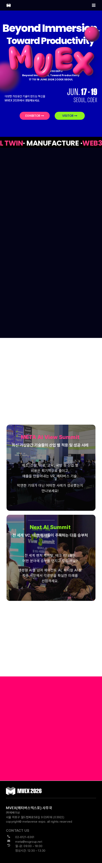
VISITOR (69, 116)
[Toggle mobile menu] (94, 5)
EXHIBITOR (34, 116)
